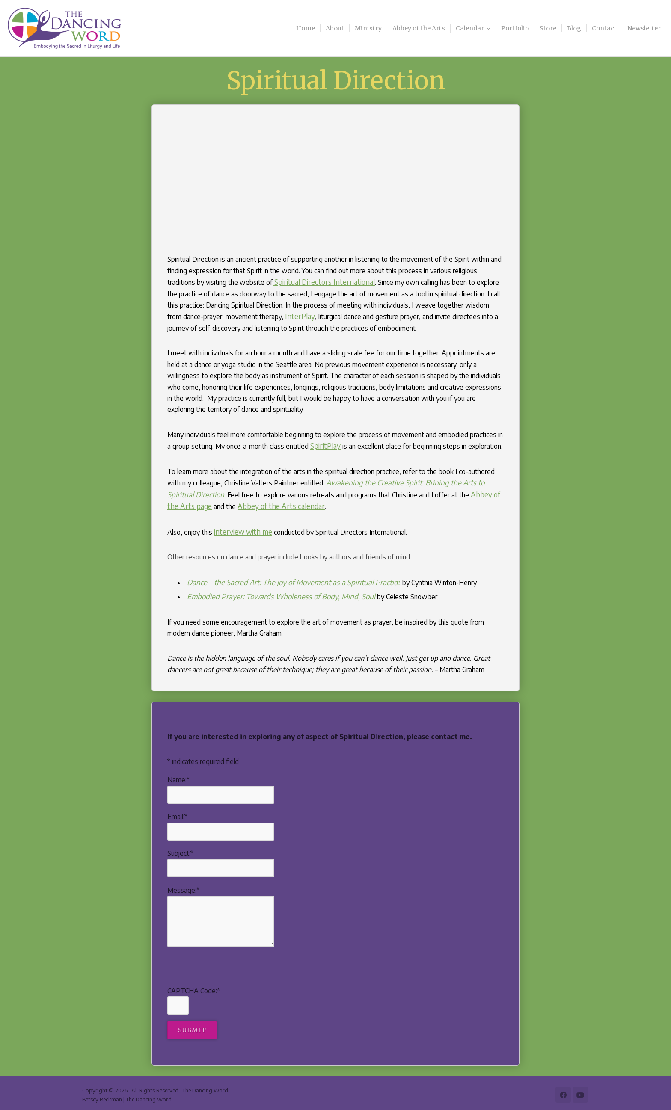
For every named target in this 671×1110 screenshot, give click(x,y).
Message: (183, 885)
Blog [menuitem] (574, 28)
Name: (178, 775)
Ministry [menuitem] (368, 28)
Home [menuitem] (305, 28)
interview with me (241, 528)
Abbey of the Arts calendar (248, 503)
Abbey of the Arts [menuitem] (418, 28)
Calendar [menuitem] (470, 28)
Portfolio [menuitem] (515, 28)
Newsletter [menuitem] (644, 28)
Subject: (180, 848)
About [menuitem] (335, 28)
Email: (177, 812)
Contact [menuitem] (604, 28)
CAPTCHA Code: (193, 986)
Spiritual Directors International (319, 282)
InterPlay (282, 315)
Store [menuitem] (548, 28)
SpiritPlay (324, 445)
